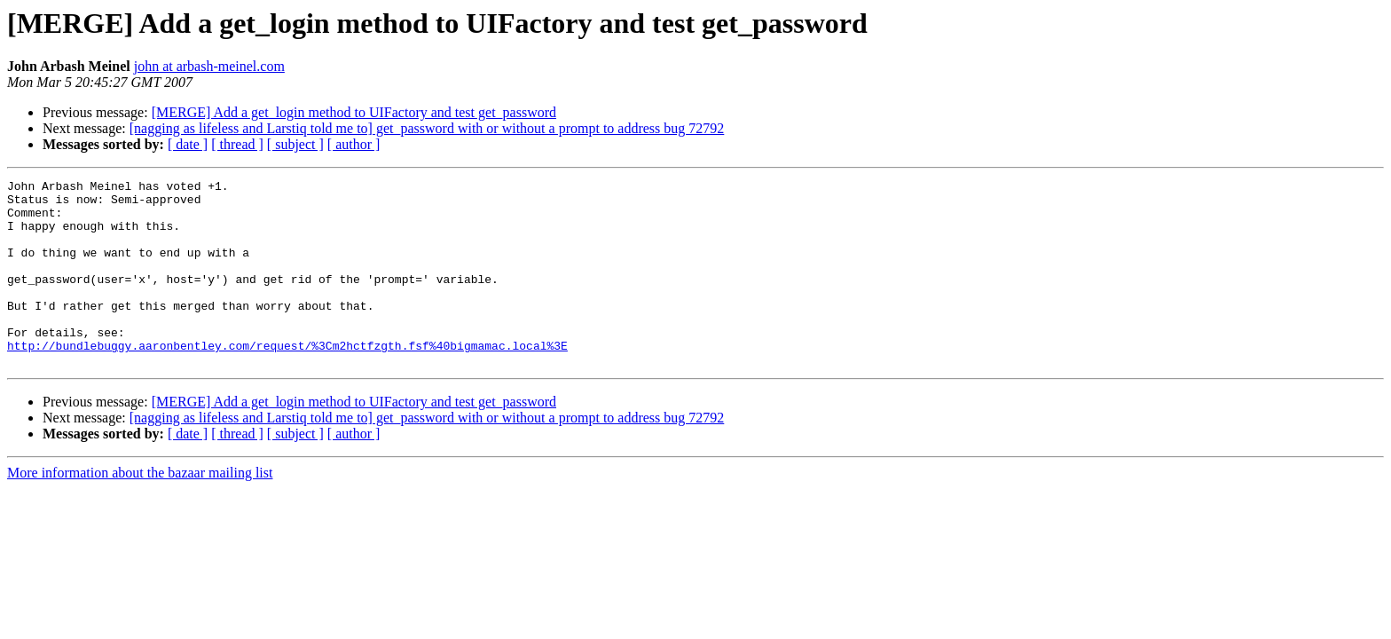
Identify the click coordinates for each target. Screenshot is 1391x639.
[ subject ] (295, 144)
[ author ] (354, 144)
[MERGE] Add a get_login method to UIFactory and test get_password (354, 112)
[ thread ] (237, 144)
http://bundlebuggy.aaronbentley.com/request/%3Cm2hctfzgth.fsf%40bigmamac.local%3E (287, 380)
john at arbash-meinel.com (209, 66)
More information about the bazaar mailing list (139, 509)
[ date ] (188, 144)
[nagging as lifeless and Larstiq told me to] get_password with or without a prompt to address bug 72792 (427, 128)
